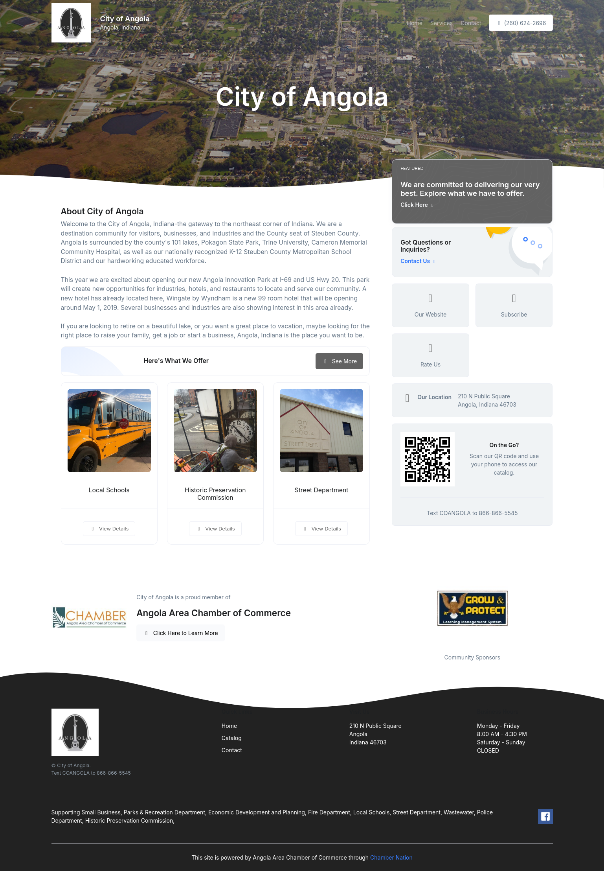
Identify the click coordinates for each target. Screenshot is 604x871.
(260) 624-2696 (521, 23)
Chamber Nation (391, 857)
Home (414, 23)
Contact (471, 23)
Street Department (322, 490)
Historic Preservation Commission (215, 493)
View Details (109, 528)
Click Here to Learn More (180, 633)
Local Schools (109, 490)
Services (441, 23)
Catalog (232, 738)
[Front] (72, 22)
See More (339, 361)
